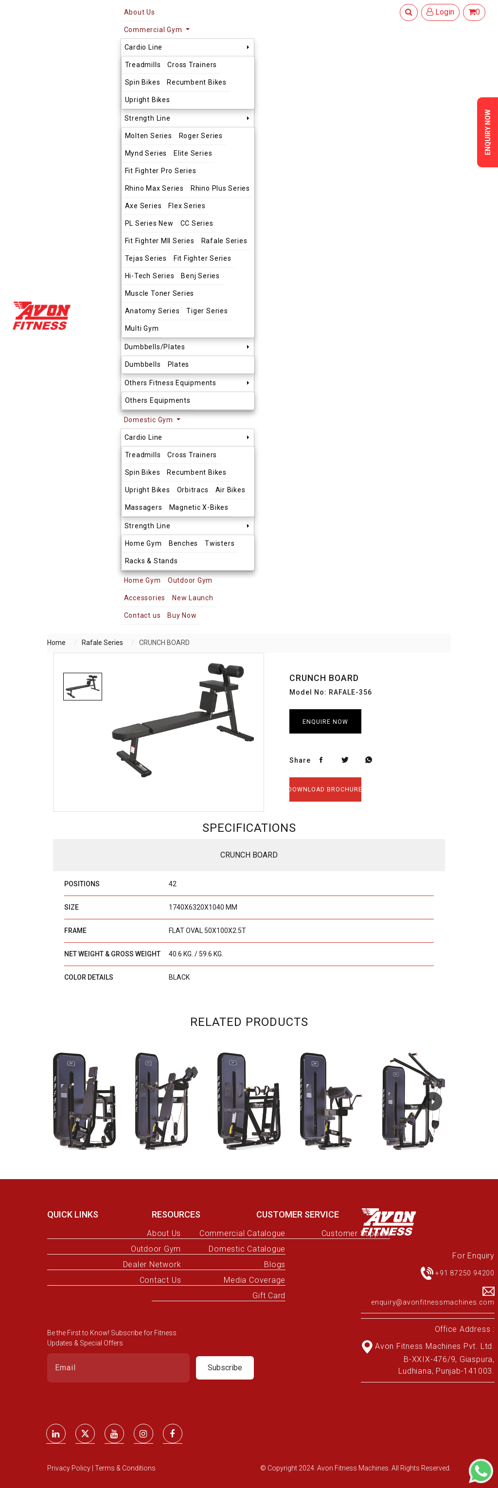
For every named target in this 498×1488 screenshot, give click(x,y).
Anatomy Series (152, 311)
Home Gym (143, 543)
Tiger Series (207, 311)
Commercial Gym (154, 30)
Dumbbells (143, 364)
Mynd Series (146, 153)
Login (440, 12)
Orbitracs (193, 490)
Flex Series (186, 206)
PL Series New (149, 223)
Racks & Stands (151, 561)
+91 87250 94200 (465, 1273)
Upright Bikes (147, 100)
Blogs (274, 1264)
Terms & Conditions (125, 1468)
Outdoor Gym (190, 580)
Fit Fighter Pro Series (160, 171)
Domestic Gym (149, 420)
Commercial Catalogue (242, 1233)
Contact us (142, 615)
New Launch (192, 598)
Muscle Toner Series (160, 293)
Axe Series (143, 206)
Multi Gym (142, 328)
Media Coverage (254, 1280)
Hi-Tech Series (150, 276)
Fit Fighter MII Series (160, 241)
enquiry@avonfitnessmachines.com (433, 1302)
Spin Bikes (142, 82)
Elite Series (193, 153)
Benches (183, 543)
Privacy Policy (69, 1468)
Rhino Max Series (154, 188)
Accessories (144, 598)
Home (56, 642)
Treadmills (143, 65)
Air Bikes (230, 490)
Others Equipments (158, 400)
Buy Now (181, 615)
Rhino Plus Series (220, 188)
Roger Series (201, 136)
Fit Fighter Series (202, 258)
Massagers (143, 507)
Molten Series (148, 136)
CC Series (196, 223)
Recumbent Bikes (197, 82)
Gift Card (268, 1295)
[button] (433, 1101)
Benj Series (200, 276)
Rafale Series (224, 241)
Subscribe (225, 1367)
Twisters (219, 543)
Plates (179, 364)
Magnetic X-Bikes (199, 507)
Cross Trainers (192, 65)
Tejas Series (146, 258)
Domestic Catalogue (247, 1249)
